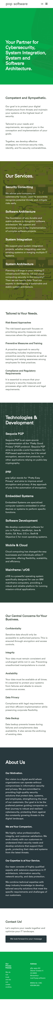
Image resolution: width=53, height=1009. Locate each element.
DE (42, 4)
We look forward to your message (26, 939)
